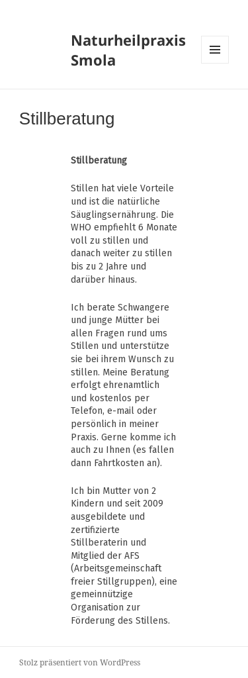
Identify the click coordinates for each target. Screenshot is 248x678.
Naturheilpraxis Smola (128, 50)
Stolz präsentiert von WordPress (79, 662)
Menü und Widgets (215, 63)
